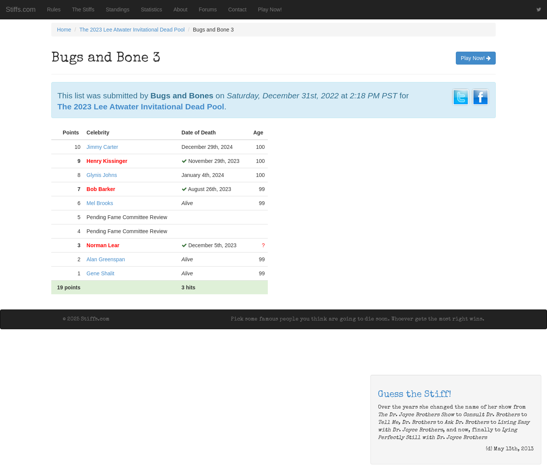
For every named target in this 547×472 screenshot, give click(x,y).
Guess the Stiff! (414, 394)
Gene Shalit (100, 273)
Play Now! (270, 9)
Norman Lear (103, 245)
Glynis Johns (102, 175)
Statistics (151, 9)
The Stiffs (83, 9)
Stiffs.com (21, 9)
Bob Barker (101, 189)
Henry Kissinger (107, 161)
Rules (54, 9)
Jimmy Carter (102, 147)
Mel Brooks (100, 203)
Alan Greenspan (106, 259)
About (181, 9)
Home (64, 30)
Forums (208, 9)
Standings (117, 9)
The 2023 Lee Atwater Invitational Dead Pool (132, 30)
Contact (237, 9)
